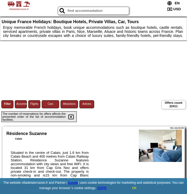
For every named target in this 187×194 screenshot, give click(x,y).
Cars (50, 103)
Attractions (69, 103)
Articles (86, 103)
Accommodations (21, 103)
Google (73, 183)
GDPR (102, 188)
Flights (34, 103)
